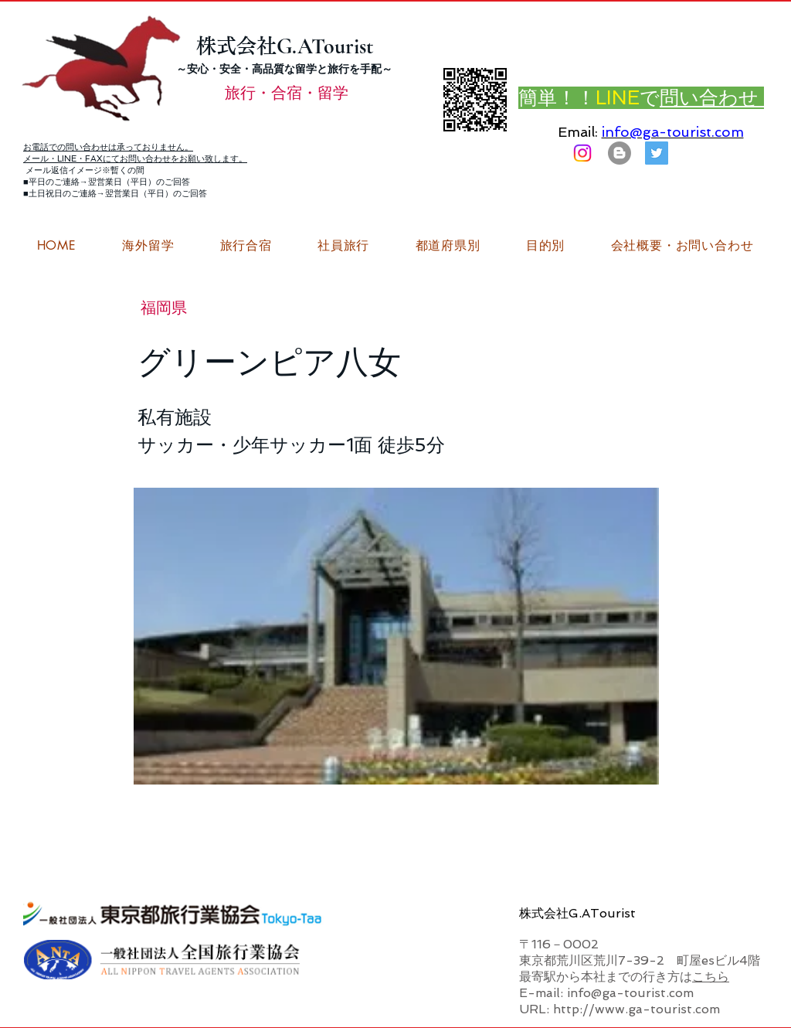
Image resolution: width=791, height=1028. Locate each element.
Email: (578, 132)
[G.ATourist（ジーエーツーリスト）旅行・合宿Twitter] (656, 153)
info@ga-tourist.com (673, 132)
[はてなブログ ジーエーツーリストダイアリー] (619, 153)
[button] (682, 246)
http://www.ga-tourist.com (636, 1009)
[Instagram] (582, 153)
